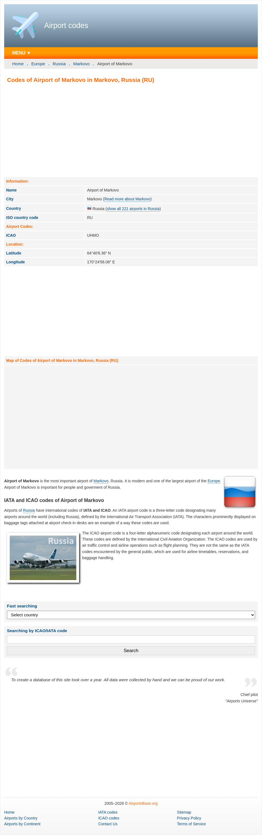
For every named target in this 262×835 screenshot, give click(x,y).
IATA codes (108, 812)
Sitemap (184, 812)
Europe (38, 63)
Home (18, 63)
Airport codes (66, 25)
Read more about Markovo (127, 199)
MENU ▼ (21, 52)
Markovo (81, 63)
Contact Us (107, 824)
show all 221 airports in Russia (133, 208)
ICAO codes (108, 818)
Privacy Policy (189, 818)
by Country (20, 818)
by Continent (22, 824)
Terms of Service (191, 824)
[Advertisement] (131, 130)
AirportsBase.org (143, 803)
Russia (59, 63)
